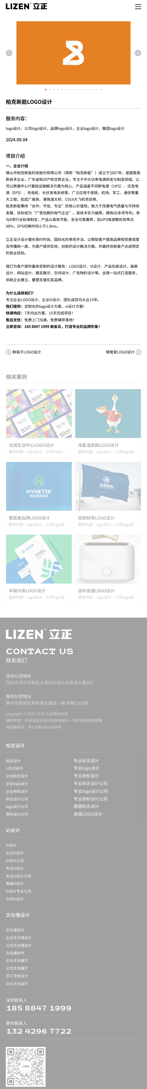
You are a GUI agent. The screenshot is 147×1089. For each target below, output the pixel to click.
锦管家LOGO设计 (120, 352)
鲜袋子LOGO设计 (26, 352)
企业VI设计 (51, 299)
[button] (45, 89)
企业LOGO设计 (25, 299)
